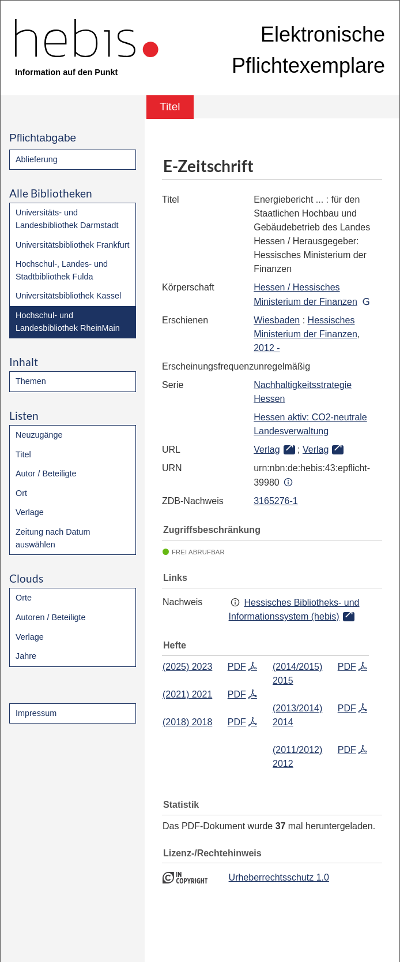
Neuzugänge (39, 434)
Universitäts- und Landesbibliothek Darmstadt (67, 219)
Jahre (26, 656)
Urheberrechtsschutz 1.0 (279, 877)
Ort (21, 493)
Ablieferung (37, 159)
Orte (24, 597)
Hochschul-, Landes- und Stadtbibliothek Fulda (62, 270)
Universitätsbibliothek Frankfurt (73, 244)
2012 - (267, 348)
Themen (31, 381)
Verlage (30, 512)
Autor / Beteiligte (46, 473)
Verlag (267, 449)
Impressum (36, 713)
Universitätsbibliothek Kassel (68, 295)
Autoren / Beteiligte (51, 617)
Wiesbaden (277, 320)
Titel (23, 454)
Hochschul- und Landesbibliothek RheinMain (68, 322)
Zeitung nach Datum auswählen (53, 538)
